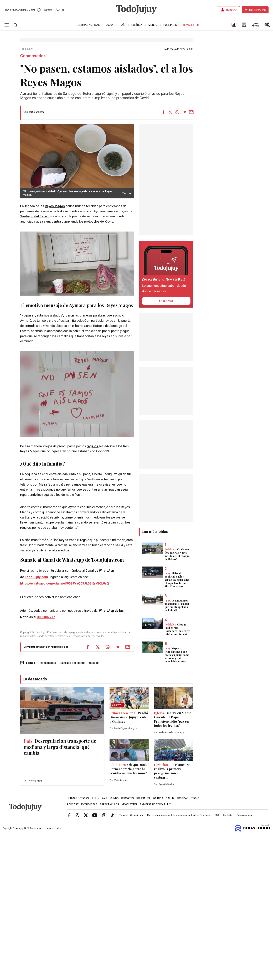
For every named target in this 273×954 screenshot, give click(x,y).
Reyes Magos (55, 206)
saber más (166, 300)
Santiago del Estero (34, 216)
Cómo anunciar (244, 815)
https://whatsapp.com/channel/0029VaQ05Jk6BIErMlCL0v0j (64, 583)
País (122, 25)
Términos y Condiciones (131, 815)
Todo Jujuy (26, 49)
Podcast (73, 804)
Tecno (195, 798)
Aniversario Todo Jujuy (155, 804)
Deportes (127, 798)
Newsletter (191, 25)
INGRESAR (231, 10)
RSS (217, 815)
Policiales (170, 25)
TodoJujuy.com (36, 577)
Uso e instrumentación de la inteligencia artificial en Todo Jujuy (178, 815)
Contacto (227, 815)
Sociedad (182, 798)
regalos (92, 446)
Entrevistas (89, 804)
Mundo (152, 25)
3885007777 (46, 617)
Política (136, 25)
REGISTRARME (257, 10)
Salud (170, 798)
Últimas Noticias (89, 25)
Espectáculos (109, 804)
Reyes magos (47, 663)
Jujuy (110, 25)
